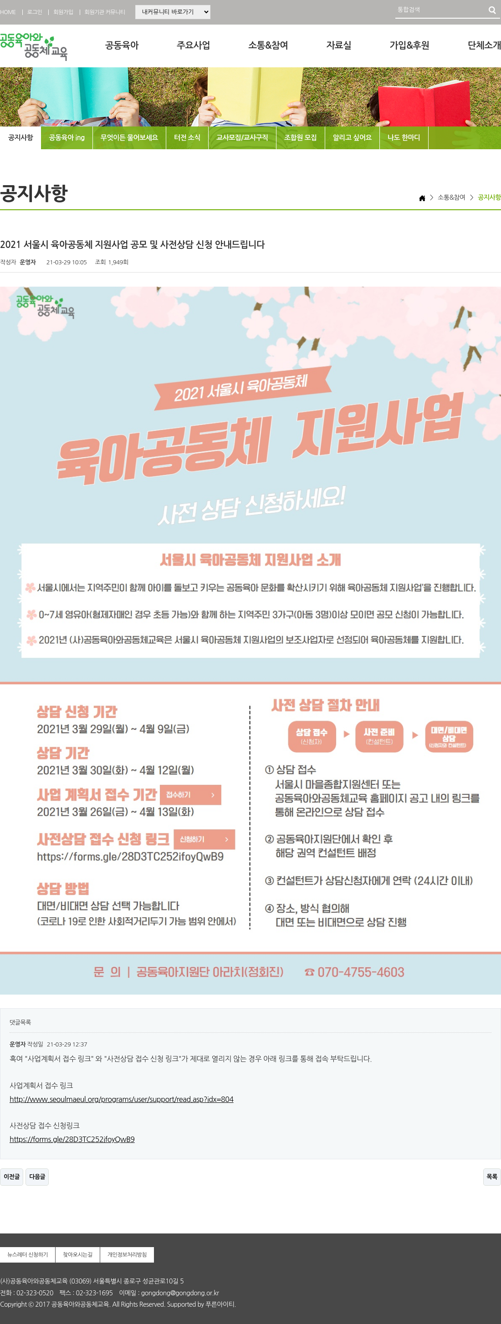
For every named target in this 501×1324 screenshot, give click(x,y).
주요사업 (193, 45)
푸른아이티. (220, 1304)
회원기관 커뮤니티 (105, 12)
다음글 (37, 1177)
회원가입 (63, 12)
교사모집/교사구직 (242, 137)
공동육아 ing (66, 137)
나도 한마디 (404, 137)
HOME (8, 12)
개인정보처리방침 (127, 1255)
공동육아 (121, 45)
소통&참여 (268, 45)
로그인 (34, 12)
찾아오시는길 (77, 1255)
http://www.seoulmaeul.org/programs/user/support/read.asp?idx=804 (122, 1099)
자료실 (339, 45)
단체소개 (484, 45)
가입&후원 (409, 45)
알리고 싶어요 (352, 137)
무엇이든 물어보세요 (129, 137)
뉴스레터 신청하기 (27, 1255)
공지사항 (20, 137)
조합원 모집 (300, 137)
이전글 (12, 1177)
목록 (492, 1177)
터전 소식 (187, 137)
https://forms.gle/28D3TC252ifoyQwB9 (72, 1139)
